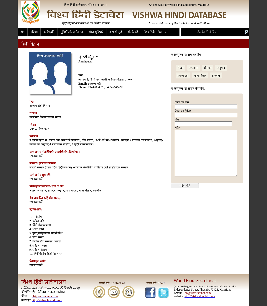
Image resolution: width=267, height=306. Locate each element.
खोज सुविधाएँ (96, 31)
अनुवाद (221, 67)
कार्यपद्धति (49, 31)
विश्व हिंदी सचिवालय (155, 31)
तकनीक (216, 75)
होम (22, 31)
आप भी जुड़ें (115, 31)
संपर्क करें (133, 31)
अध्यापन (193, 67)
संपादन (208, 67)
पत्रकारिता (182, 75)
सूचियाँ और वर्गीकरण (71, 31)
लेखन (180, 67)
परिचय (34, 31)
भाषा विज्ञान (200, 75)
